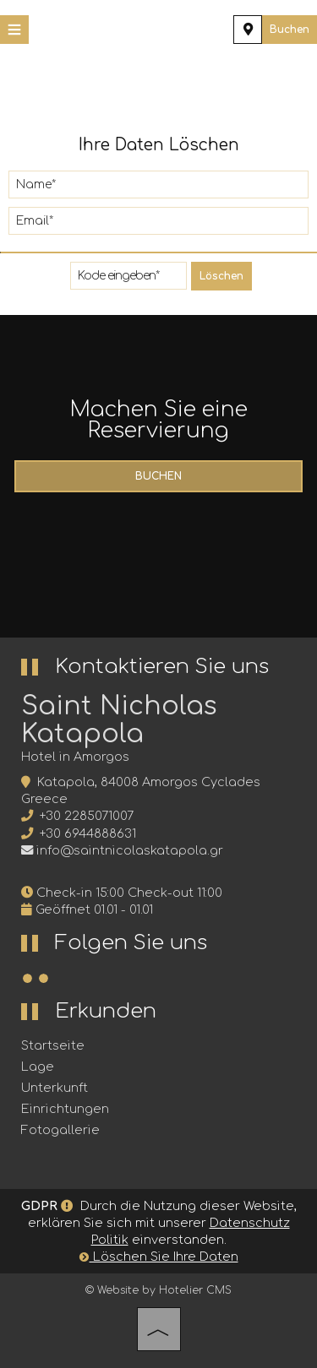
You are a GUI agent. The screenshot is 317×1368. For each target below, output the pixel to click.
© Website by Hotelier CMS (158, 1290)
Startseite (53, 1045)
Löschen (221, 276)
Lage (37, 1066)
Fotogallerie (60, 1130)
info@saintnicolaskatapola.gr (129, 850)
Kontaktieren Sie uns (162, 666)
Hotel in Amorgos (75, 756)
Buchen (289, 29)
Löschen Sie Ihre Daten (158, 1256)
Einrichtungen (65, 1109)
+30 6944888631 (88, 833)
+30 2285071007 (87, 815)
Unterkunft (54, 1087)
